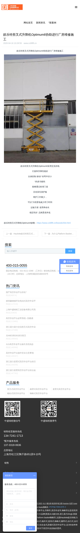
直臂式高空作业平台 (62, 389)
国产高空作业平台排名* (16, 292)
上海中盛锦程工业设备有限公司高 (21, 309)
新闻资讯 (40, 22)
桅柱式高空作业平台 (16, 393)
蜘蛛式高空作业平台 (39, 393)
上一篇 (22, 234)
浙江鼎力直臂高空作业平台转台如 (21, 370)
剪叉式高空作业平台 (16, 389)
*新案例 (52, 22)
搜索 (70, 251)
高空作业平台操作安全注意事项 (20, 353)
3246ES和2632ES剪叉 (16, 335)
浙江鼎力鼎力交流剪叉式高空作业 (21, 327)
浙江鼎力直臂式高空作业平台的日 (21, 361)
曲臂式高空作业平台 (39, 389)
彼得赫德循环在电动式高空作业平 (21, 301)
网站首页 (28, 22)
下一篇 (60, 234)
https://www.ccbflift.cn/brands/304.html (54, 223)
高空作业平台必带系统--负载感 (19, 318)
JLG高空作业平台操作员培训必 (19, 344)
